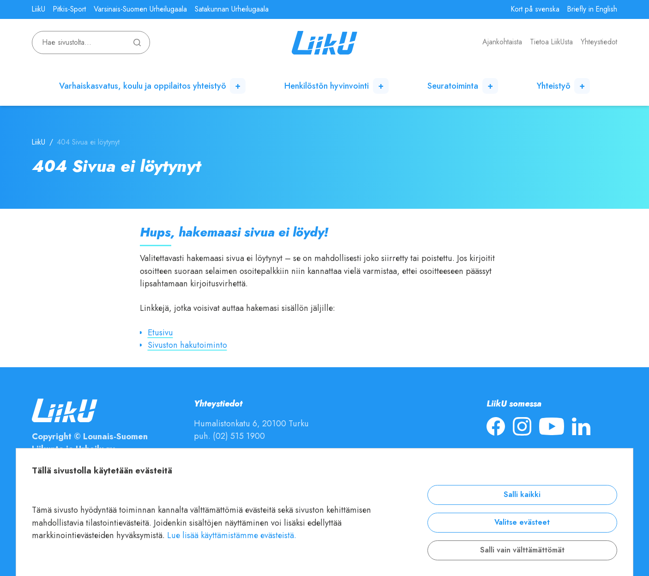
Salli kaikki (522, 495)
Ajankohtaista (502, 42)
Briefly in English (592, 9)
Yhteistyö (554, 85)
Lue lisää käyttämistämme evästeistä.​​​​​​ (231, 535)
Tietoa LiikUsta (551, 42)
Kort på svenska (535, 9)
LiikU (38, 9)
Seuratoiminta (452, 85)
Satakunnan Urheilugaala (232, 9)
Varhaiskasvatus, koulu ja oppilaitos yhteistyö (142, 85)
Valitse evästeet (522, 522)
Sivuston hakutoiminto (187, 345)
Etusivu (160, 332)
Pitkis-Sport (69, 9)
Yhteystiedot (599, 42)
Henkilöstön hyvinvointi (326, 85)
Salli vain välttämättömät (522, 550)
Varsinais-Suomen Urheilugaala (140, 9)
